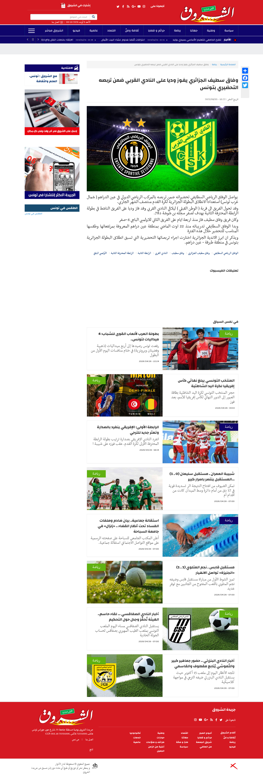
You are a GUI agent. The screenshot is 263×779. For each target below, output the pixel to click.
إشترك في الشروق (75, 5)
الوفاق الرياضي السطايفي (226, 253)
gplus (133, 6)
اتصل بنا (55, 22)
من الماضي (206, 747)
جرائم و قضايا (156, 30)
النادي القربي (161, 253)
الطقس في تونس (52, 225)
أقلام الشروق (228, 733)
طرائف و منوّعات (155, 742)
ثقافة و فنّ (229, 738)
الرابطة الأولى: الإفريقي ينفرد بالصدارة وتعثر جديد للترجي (128, 430)
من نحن (75, 739)
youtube (139, 6)
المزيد (31, 31)
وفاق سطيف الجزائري (199, 253)
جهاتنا (194, 30)
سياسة (229, 30)
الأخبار (227, 39)
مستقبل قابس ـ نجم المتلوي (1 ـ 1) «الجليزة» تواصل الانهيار (205, 570)
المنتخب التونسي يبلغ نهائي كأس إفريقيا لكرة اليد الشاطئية (206, 383)
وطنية (211, 30)
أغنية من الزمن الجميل (156, 749)
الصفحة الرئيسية (228, 64)
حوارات (160, 738)
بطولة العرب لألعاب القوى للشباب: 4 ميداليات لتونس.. (128, 336)
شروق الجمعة (204, 742)
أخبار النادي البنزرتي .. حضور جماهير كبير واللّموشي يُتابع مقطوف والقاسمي (203, 663)
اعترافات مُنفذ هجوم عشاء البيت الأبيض (130, 39)
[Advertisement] (52, 295)
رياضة (177, 30)
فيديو (76, 30)
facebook (123, 6)
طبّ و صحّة (182, 742)
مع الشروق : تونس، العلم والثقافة (43, 78)
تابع (91, 749)
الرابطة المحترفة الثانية (122, 253)
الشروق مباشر (54, 30)
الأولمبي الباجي (100, 253)
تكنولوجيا (135, 733)
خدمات (137, 738)
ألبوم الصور (205, 733)
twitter (118, 6)
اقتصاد (111, 30)
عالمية (93, 30)
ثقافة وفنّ (132, 30)
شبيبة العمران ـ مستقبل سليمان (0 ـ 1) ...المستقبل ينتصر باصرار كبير (202, 476)
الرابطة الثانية (144, 253)
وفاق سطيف (178, 253)
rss (128, 6)
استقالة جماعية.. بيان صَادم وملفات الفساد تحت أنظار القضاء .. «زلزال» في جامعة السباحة (128, 526)
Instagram (144, 6)
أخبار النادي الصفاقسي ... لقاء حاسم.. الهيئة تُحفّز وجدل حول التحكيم (128, 617)
